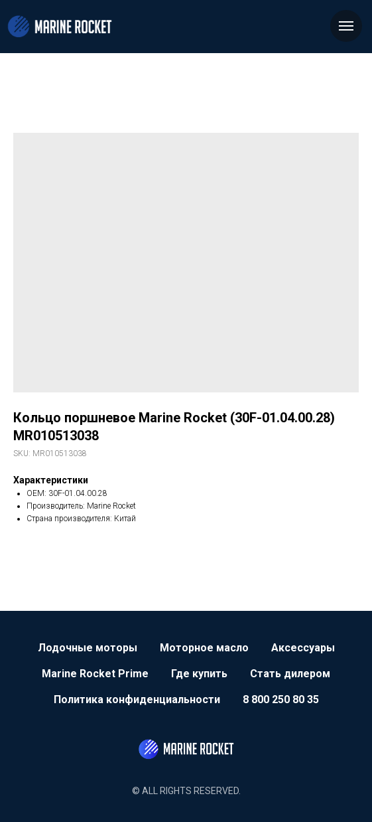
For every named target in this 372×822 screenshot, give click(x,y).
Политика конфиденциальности (137, 699)
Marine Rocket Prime (95, 673)
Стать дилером (290, 673)
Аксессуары (303, 647)
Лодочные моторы (87, 647)
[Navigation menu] (346, 26)
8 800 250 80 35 (281, 699)
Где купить (199, 673)
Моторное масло (204, 647)
